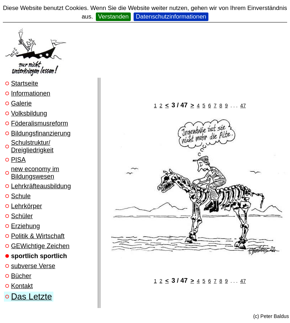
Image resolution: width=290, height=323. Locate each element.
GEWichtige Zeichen (40, 246)
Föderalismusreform (39, 123)
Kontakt (22, 285)
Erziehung (25, 226)
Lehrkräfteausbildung (41, 186)
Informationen (30, 93)
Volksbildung (29, 113)
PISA (18, 159)
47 (243, 105)
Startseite (24, 83)
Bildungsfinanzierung (41, 133)
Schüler (22, 216)
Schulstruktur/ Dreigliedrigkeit (32, 146)
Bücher (21, 276)
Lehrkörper (26, 206)
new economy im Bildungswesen (35, 172)
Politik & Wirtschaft (37, 236)
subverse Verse (33, 266)
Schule (21, 196)
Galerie (21, 103)
